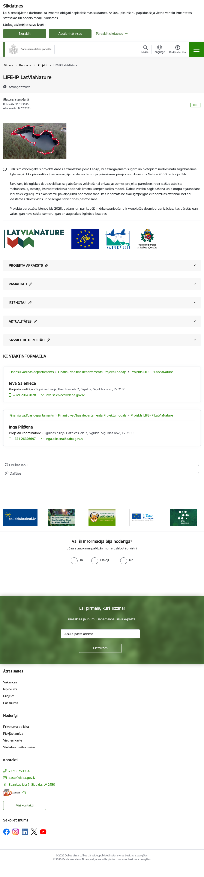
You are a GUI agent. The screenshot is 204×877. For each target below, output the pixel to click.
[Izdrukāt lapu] (102, 465)
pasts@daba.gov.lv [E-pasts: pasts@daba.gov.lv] (22, 778)
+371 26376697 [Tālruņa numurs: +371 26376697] (24, 439)
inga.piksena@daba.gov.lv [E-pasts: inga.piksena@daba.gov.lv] (64, 439)
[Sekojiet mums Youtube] (43, 831)
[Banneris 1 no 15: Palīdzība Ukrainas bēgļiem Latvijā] (20, 517)
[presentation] (35, 580)
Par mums (10, 703)
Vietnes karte (12, 740)
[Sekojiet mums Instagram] (15, 832)
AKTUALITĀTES (23, 321)
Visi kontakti (24, 805)
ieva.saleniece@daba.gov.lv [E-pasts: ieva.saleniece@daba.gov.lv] (65, 395)
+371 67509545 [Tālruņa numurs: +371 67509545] (20, 771)
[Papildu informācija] (24, 792)
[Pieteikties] (100, 648)
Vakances (10, 682)
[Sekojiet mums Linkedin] (25, 832)
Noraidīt (24, 34)
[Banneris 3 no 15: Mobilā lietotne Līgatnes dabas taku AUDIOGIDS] (102, 517)
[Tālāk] (194, 517)
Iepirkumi (10, 689)
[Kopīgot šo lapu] (102, 473)
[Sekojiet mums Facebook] (6, 832)
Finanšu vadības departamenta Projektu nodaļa (92, 372)
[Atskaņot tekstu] (20, 86)
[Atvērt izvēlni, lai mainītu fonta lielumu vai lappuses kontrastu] (177, 50)
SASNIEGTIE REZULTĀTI (29, 340)
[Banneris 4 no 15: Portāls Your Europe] (142, 517)
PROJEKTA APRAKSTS (28, 265)
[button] (46, 265)
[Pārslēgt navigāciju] (196, 49)
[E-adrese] (11, 792)
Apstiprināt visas (70, 34)
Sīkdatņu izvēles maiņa (19, 747)
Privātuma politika (16, 727)
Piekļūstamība (13, 733)
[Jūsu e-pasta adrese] (100, 633)
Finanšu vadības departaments (31, 372)
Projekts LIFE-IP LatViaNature (152, 372)
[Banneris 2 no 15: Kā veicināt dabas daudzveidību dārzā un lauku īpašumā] (61, 517)
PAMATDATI (20, 284)
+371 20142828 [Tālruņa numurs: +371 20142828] (24, 395)
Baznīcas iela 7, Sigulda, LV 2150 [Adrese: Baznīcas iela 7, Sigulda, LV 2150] (32, 784)
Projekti (8, 696)
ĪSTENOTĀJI (20, 302)
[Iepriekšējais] (10, 517)
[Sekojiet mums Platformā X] (34, 832)
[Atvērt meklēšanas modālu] (145, 50)
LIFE (195, 105)
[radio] (77, 560)
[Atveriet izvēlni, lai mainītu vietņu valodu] (159, 50)
